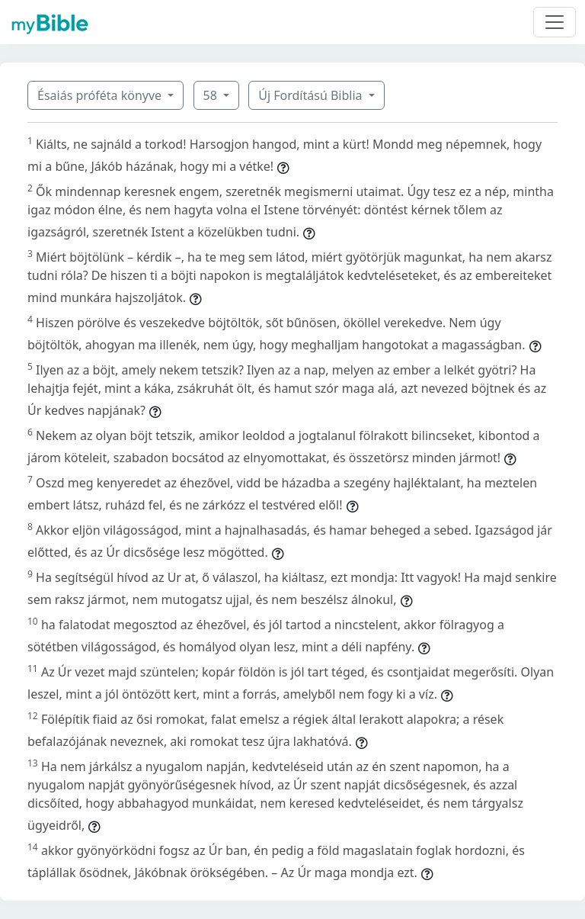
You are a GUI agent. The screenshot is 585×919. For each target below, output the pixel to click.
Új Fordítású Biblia (311, 95)
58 (211, 95)
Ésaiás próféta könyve (101, 95)
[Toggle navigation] (554, 22)
